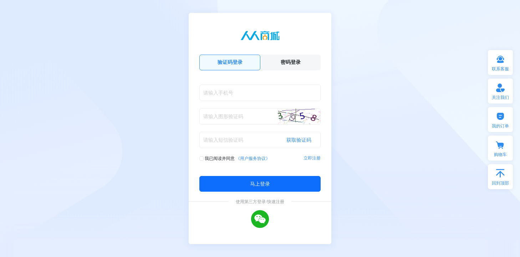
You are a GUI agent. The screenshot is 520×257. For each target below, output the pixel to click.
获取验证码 (298, 139)
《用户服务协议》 (253, 158)
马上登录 (260, 183)
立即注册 (312, 158)
